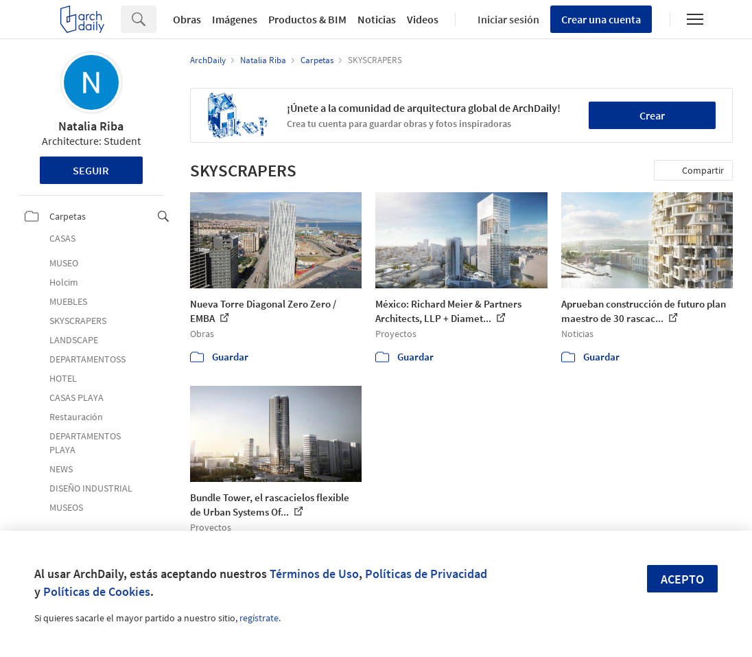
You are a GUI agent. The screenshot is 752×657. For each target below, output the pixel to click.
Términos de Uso (314, 573)
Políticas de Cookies (96, 591)
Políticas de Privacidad (426, 573)
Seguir (91, 170)
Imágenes (234, 19)
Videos (422, 19)
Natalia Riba (91, 126)
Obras (187, 19)
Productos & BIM (307, 19)
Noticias (376, 19)
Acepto (682, 579)
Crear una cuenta (601, 19)
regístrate (259, 618)
